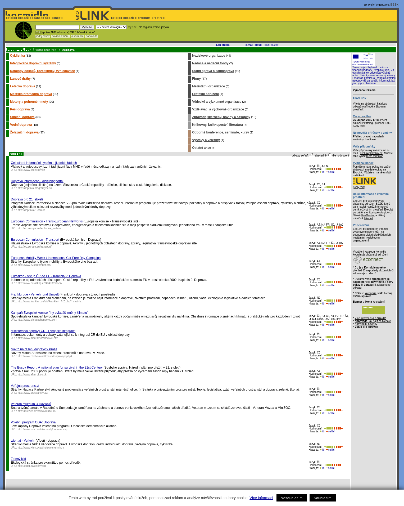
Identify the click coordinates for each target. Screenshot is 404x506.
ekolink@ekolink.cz (371, 153)
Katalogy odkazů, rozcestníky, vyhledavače (42, 71)
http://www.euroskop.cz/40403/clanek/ (40, 283)
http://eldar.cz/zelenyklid (32, 465)
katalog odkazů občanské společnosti (34, 17)
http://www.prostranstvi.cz (33, 392)
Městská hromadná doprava (31, 94)
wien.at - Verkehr (23, 440)
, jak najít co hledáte (373, 321)
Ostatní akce (201, 148)
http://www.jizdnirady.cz (31, 169)
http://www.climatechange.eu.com (37, 319)
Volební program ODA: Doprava (33, 422)
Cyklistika (17, 55)
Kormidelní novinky (366, 324)
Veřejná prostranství (25, 386)
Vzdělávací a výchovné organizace (218, 109)
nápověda (91, 36)
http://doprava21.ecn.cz (31, 210)
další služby (271, 44)
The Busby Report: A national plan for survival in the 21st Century (57, 367)
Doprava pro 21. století (27, 199)
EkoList (368, 218)
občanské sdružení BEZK (368, 203)
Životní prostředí (45, 49)
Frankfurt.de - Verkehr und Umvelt (35, 294)
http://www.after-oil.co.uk (32, 374)
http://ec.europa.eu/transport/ (35, 246)
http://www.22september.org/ (34, 264)
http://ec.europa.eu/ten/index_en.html (39, 228)
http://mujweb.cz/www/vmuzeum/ (37, 411)
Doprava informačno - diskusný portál (37, 181)
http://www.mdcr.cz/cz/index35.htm (38, 338)
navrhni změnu (60, 36)
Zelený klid (18, 459)
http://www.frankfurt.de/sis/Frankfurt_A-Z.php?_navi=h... (50, 301)
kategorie (370, 293)
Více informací (261, 498)
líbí (322, 172)
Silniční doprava (22, 117)
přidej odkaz (42, 36)
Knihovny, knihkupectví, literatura (217, 125)
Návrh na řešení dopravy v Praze (34, 349)
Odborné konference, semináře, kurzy (220, 132)
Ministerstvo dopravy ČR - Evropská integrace (43, 331)
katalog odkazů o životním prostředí (138, 17)
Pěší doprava (20, 109)
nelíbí (330, 172)
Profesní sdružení (205, 94)
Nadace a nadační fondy (210, 63)
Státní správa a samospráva (213, 71)
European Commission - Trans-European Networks (47, 221)
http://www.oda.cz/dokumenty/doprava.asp (42, 429)
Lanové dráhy (20, 78)
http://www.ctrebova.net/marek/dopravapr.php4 (45, 356)
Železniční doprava (24, 132)
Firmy (196, 78)
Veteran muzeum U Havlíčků (31, 404)
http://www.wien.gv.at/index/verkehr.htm (41, 447)
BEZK (395, 4)
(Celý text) (359, 125)
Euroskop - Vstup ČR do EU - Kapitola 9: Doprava (46, 276)
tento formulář (374, 156)
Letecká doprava (22, 86)
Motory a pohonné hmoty (29, 102)
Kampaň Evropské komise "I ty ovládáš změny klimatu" (49, 313)
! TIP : (38, 32)
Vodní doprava (21, 125)
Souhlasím (323, 498)
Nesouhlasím (292, 498)
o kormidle (77, 36)
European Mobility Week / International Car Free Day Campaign (56, 258)
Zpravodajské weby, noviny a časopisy (221, 117)
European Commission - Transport (35, 239)
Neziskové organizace (208, 55)
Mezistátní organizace (208, 86)
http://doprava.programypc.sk (35, 188)
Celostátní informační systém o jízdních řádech (44, 163)
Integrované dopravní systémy (33, 63)
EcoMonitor (368, 215)
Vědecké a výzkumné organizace (216, 102)
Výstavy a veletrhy (206, 140)
